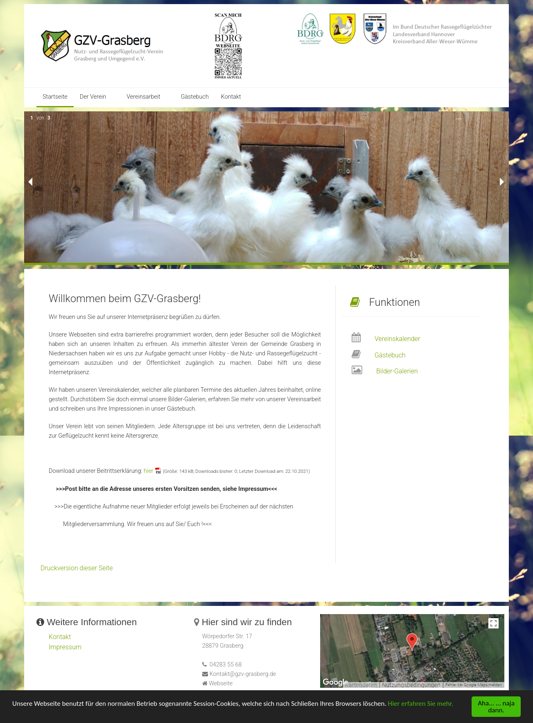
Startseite (55, 96)
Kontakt (231, 96)
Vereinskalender (397, 339)
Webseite (221, 683)
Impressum (65, 647)
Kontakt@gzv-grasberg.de (243, 674)
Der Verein (93, 96)
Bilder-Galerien (397, 371)
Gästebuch (195, 96)
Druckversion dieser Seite (77, 568)
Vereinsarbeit (143, 96)
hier (148, 471)
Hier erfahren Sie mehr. (420, 704)
